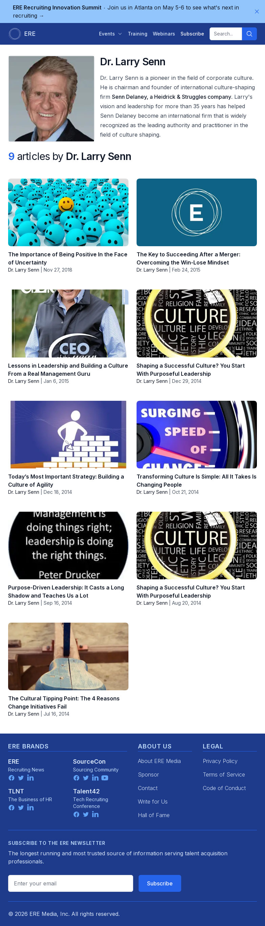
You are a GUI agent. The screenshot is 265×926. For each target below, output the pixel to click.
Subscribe (160, 883)
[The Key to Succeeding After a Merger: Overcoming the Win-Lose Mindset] (197, 212)
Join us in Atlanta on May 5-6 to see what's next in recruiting (126, 11)
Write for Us (153, 801)
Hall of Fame (154, 815)
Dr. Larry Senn (23, 270)
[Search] (249, 33)
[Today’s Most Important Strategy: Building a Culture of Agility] (68, 434)
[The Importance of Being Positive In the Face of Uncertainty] (68, 212)
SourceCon (89, 761)
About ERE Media (159, 761)
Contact (148, 788)
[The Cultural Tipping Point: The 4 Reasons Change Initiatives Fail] (68, 656)
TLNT (16, 791)
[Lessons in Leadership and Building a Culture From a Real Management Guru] (68, 323)
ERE (13, 761)
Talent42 (86, 791)
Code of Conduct (224, 788)
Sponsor (148, 774)
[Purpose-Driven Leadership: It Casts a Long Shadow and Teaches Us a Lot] (68, 545)
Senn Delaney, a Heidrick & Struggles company (171, 96)
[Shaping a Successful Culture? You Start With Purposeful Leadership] (197, 323)
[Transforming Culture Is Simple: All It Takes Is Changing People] (197, 434)
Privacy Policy (220, 761)
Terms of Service (224, 774)
